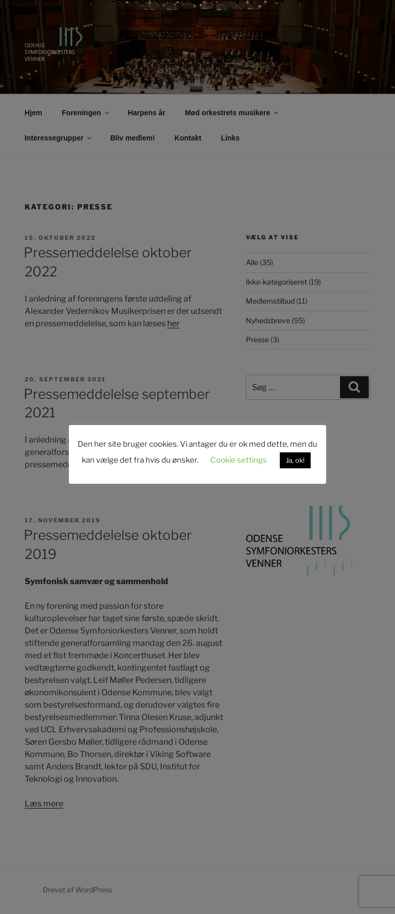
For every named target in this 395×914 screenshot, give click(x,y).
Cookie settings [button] (238, 460)
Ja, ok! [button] (295, 460)
